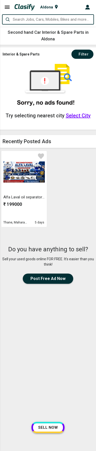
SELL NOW (48, 427)
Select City (78, 115)
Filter (82, 54)
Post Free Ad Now (48, 278)
